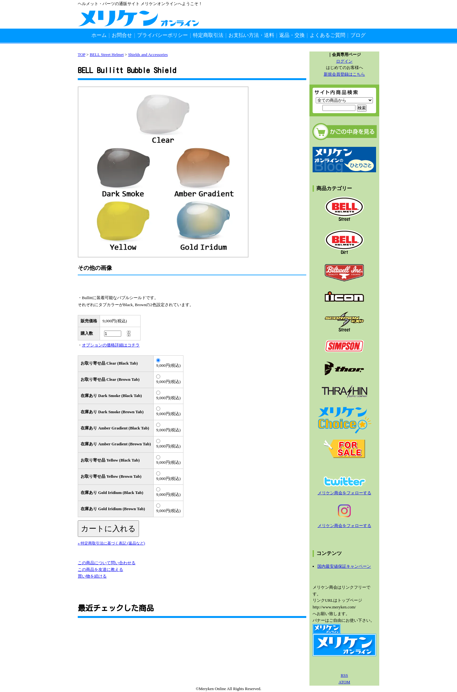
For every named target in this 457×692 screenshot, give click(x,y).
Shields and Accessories (148, 54)
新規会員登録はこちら (344, 74)
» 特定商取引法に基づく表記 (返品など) (111, 543)
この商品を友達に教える (100, 569)
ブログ (358, 35)
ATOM (344, 682)
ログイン (344, 61)
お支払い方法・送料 (251, 35)
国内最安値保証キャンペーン (344, 566)
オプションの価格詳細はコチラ (111, 345)
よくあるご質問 (327, 35)
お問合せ (122, 35)
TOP (81, 54)
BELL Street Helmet (107, 54)
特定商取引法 (208, 35)
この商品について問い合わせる (107, 562)
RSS (344, 675)
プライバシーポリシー (162, 35)
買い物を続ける (92, 576)
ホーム (99, 35)
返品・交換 (292, 35)
